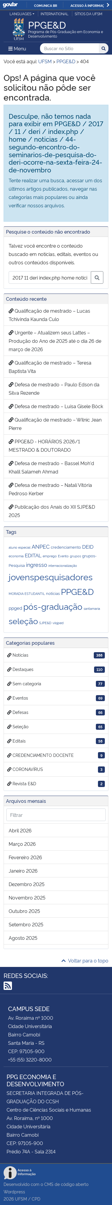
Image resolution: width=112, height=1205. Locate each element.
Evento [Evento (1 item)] (63, 556)
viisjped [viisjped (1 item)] (58, 623)
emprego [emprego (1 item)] (50, 556)
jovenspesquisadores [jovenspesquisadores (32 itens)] (51, 576)
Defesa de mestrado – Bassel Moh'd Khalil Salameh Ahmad (51, 467)
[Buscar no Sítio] (69, 48)
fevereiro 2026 (25, 857)
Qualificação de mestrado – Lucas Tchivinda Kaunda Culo (49, 314)
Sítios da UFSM (88, 13)
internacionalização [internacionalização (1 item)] (62, 565)
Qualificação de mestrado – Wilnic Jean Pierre (55, 423)
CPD (36, 1198)
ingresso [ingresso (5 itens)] (36, 564)
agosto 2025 (23, 937)
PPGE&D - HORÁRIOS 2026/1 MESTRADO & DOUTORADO (44, 445)
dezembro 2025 (27, 884)
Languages (20, 13)
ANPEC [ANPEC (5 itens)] (41, 546)
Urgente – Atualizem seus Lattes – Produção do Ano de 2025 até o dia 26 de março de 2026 (55, 340)
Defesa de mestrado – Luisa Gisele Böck (56, 406)
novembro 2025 (27, 897)
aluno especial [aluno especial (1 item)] (19, 547)
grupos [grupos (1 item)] (75, 556)
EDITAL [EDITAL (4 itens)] (33, 555)
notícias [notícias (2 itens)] (53, 593)
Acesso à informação (89, 5)
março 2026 (22, 843)
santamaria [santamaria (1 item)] (92, 608)
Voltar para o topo (85, 960)
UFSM (21, 1198)
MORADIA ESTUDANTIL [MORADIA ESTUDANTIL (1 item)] (27, 593)
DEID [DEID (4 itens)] (87, 546)
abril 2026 (20, 830)
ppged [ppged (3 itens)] (15, 608)
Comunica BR (45, 5)
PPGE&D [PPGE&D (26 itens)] (77, 591)
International (54, 13)
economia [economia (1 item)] (16, 556)
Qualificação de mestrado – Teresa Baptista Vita (50, 366)
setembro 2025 (26, 924)
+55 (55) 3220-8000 (30, 1059)
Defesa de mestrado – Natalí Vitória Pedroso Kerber (50, 489)
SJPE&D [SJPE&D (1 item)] (45, 623)
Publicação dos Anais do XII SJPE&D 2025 (52, 510)
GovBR (10, 5)
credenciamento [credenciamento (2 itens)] (66, 547)
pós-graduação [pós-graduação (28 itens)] (52, 606)
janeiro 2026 (23, 870)
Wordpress (14, 1191)
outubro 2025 (24, 911)
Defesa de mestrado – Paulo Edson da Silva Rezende (54, 388)
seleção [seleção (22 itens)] (23, 620)
